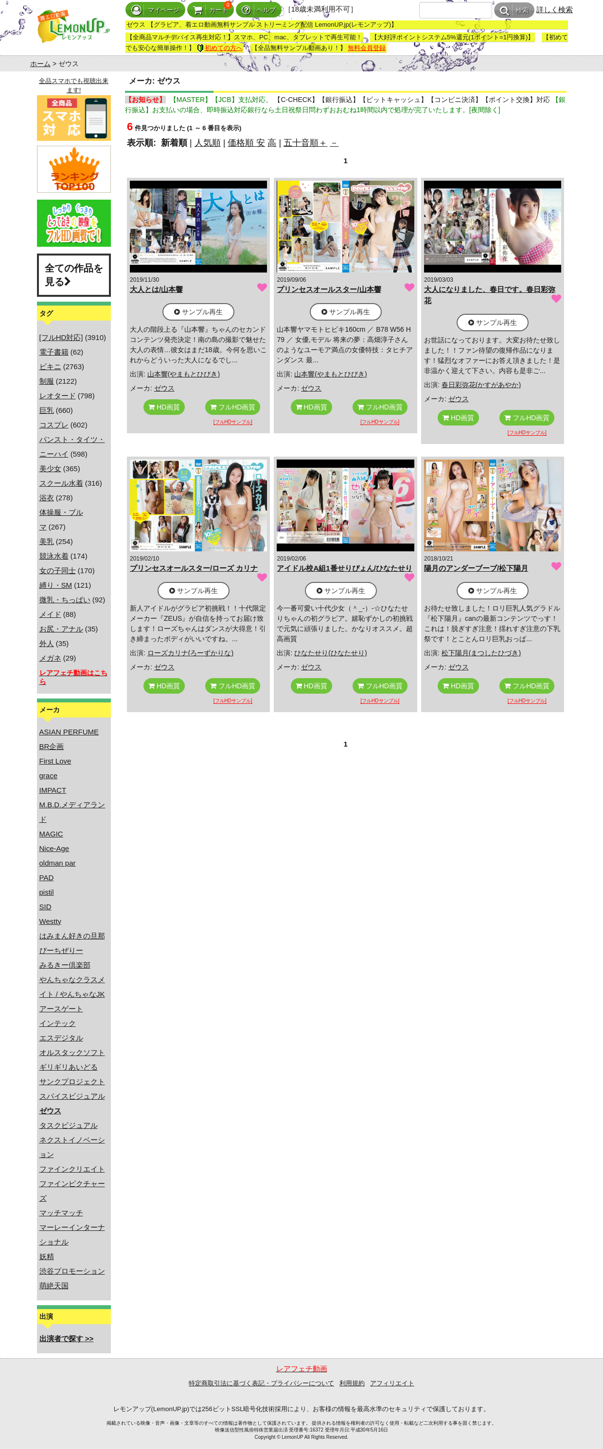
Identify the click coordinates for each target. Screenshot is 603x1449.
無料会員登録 (367, 47)
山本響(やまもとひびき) (183, 374)
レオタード (57, 396)
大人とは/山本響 (156, 289)
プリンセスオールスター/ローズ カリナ (194, 568)
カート (210, 10)
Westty (50, 921)
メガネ (50, 658)
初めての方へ (220, 47)
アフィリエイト (392, 1383)
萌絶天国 (54, 1285)
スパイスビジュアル (72, 1096)
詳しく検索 (554, 9)
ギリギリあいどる (68, 1067)
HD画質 (164, 407)
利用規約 (352, 1383)
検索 (514, 10)
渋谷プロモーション (72, 1271)
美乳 (46, 541)
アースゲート (61, 1009)
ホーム (40, 64)
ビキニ (50, 366)
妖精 (46, 1256)
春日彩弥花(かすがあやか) (481, 385)
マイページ (155, 10)
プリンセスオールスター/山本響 (329, 289)
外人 (46, 643)
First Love (55, 761)
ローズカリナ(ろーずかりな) (190, 653)
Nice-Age (54, 848)
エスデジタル (61, 1038)
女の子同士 (57, 570)
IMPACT (53, 790)
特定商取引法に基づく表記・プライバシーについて (261, 1383)
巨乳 (46, 410)
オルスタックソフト (72, 1052)
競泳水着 (54, 556)
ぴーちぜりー (61, 950)
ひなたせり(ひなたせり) (330, 653)
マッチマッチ (61, 1213)
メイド (50, 614)
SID (45, 907)
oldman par (57, 863)
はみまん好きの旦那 (72, 936)
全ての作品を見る (74, 275)
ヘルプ (259, 10)
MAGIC (51, 834)
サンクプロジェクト (72, 1081)
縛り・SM (55, 585)
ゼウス (164, 388)
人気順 (208, 143)
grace (48, 775)
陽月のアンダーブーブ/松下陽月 (476, 568)
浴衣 (46, 498)
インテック (57, 1023)
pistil (46, 892)
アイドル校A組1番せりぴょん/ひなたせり (344, 568)
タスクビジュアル (68, 1125)
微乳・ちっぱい (64, 600)
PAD (46, 877)
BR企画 (51, 746)
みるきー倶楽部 (64, 965)
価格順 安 (246, 143)
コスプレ (54, 425)
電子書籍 (54, 352)
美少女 (50, 468)
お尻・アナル (61, 629)
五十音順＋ (305, 143)
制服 (46, 381)
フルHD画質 (232, 407)
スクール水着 (61, 483)
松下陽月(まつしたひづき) (481, 653)
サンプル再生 (198, 312)
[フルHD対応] (61, 337)
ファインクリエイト (72, 1169)
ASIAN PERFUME (69, 732)
